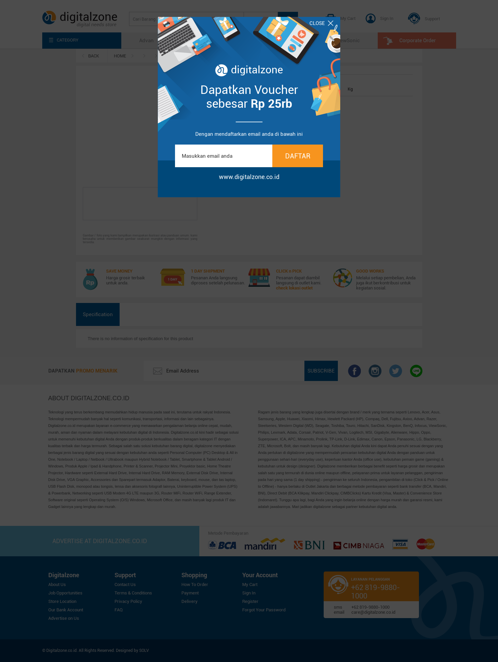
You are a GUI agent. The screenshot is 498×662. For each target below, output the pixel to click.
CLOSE (321, 23)
